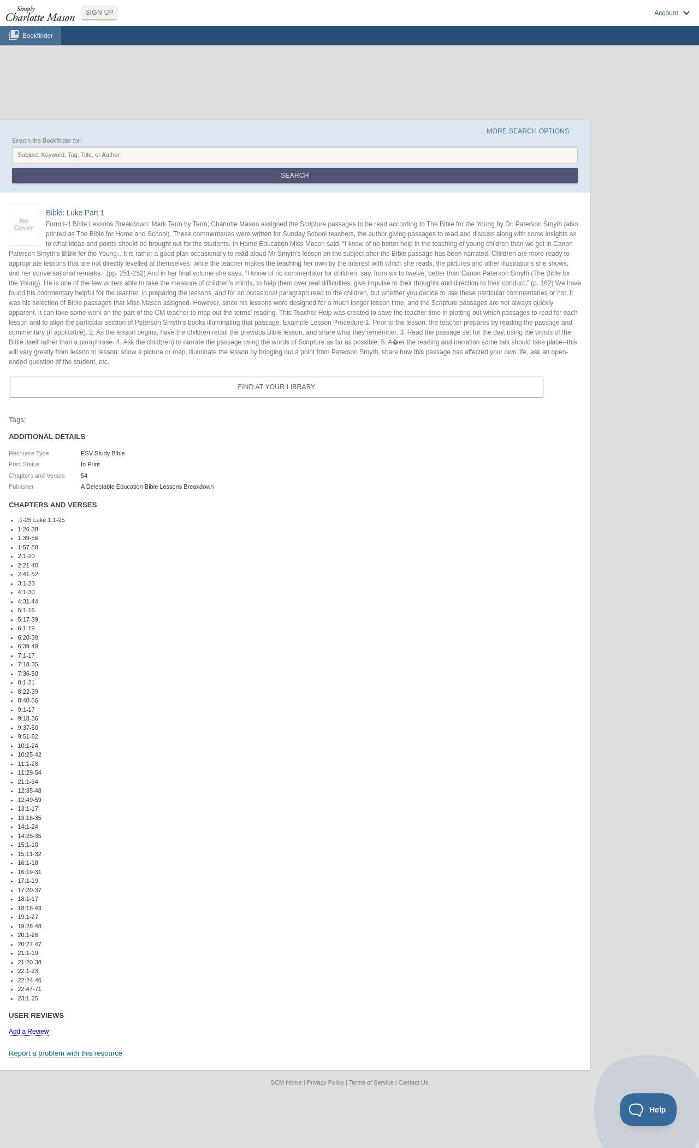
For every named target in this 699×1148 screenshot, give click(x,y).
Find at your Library (277, 387)
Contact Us (413, 1082)
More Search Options (528, 131)
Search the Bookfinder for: (47, 140)
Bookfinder (37, 35)
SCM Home (286, 1082)
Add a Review (29, 1031)
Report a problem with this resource (65, 1053)
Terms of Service (371, 1082)
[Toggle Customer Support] (648, 1109)
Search (295, 175)
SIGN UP (99, 12)
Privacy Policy (325, 1082)
